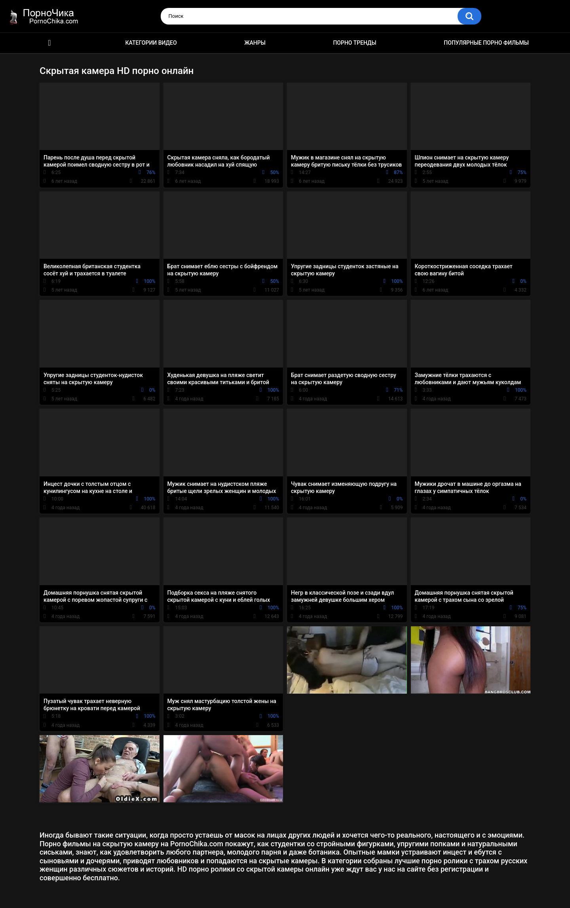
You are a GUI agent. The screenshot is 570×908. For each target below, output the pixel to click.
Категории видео (151, 43)
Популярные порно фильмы (486, 43)
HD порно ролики (49, 43)
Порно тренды (354, 43)
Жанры (255, 43)
